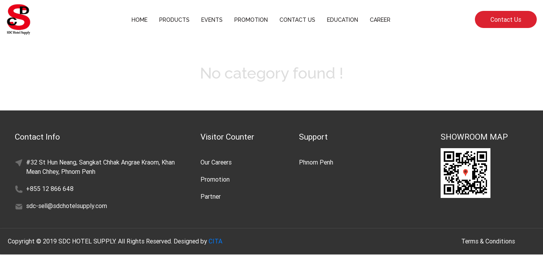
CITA (215, 241)
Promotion (215, 179)
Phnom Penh (316, 162)
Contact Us (505, 19)
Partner (210, 196)
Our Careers (216, 162)
